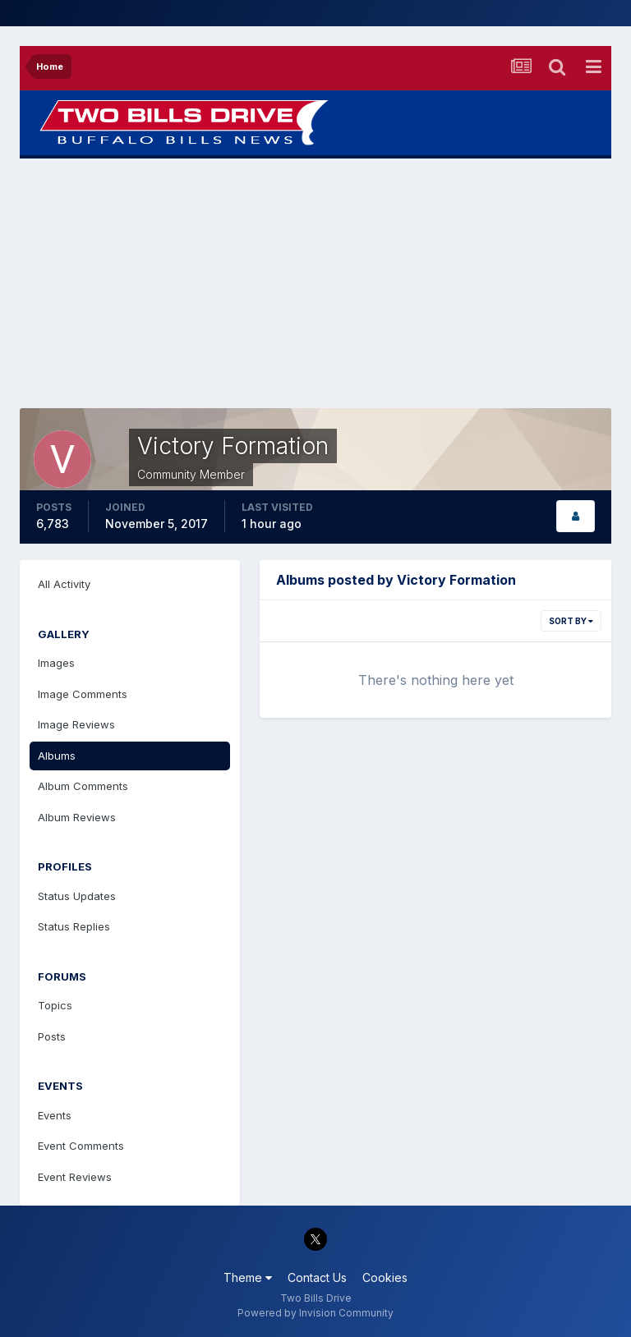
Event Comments (81, 1145)
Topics (55, 1005)
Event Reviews (75, 1176)
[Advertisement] (315, 283)
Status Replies (74, 926)
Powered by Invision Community (315, 1313)
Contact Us (317, 1277)
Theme (247, 1277)
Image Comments (82, 694)
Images (56, 662)
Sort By (571, 621)
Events (54, 1115)
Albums (57, 755)
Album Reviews (77, 817)
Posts (52, 1036)
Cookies (385, 1277)
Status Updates (77, 896)
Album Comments (83, 786)
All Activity (64, 583)
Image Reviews (76, 724)
